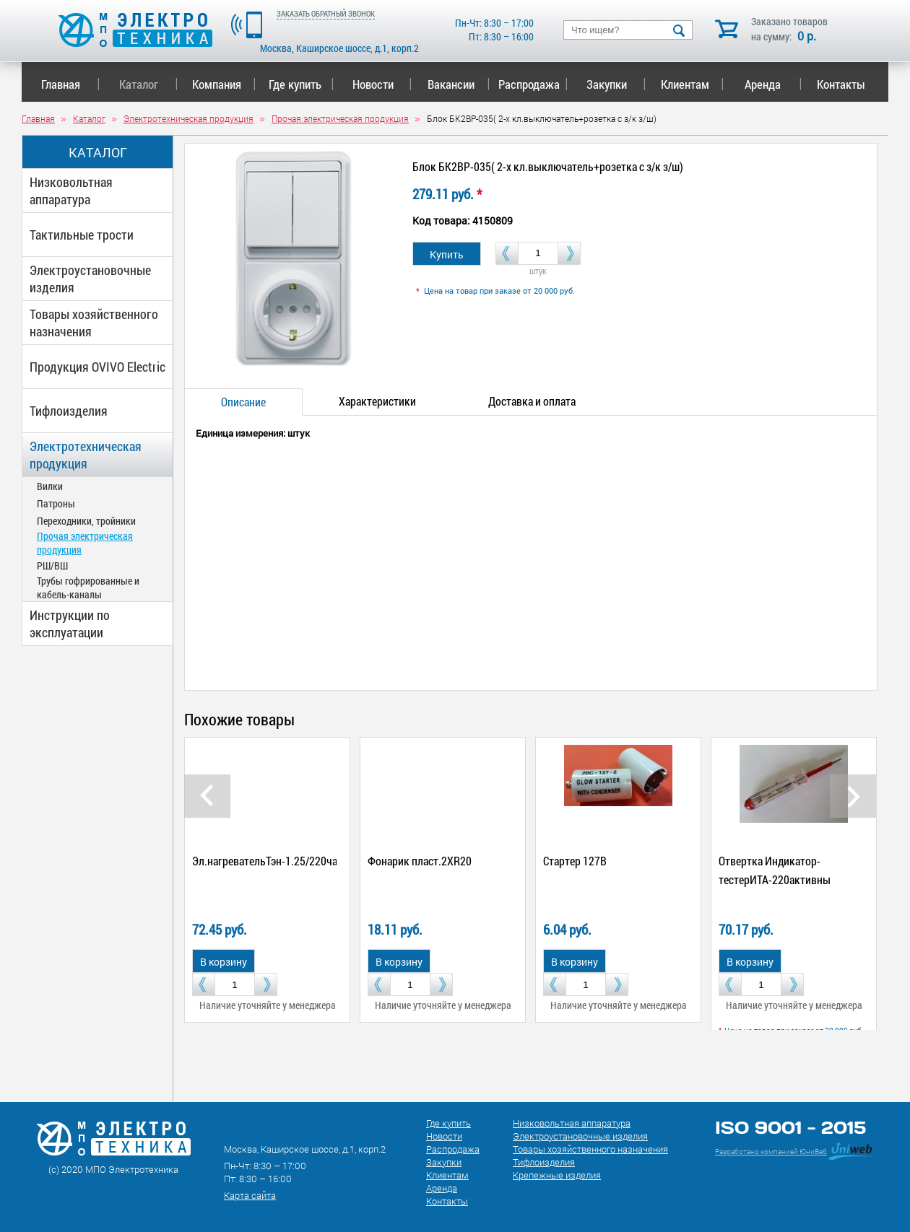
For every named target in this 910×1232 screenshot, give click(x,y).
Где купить (301, 84)
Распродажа (530, 84)
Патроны (56, 503)
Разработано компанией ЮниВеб (771, 1151)
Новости (382, 84)
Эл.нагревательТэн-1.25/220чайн (270, 860)
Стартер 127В (575, 860)
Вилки (50, 486)
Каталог (148, 84)
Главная (70, 84)
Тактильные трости (82, 234)
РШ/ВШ (52, 565)
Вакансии (459, 84)
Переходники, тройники (86, 521)
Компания (224, 84)
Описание (243, 401)
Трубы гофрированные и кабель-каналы (88, 587)
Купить (447, 254)
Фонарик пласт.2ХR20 (420, 860)
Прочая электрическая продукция (85, 542)
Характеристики (377, 401)
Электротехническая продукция (86, 454)
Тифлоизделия (69, 410)
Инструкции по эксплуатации (70, 623)
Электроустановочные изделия (90, 278)
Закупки (616, 84)
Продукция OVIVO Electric (97, 366)
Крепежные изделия (557, 1174)
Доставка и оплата (532, 401)
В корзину (223, 962)
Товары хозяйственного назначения (94, 322)
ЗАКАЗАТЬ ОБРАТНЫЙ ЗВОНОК (326, 13)
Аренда (773, 84)
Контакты (841, 84)
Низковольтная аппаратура (71, 190)
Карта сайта (250, 1195)
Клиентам (692, 84)
